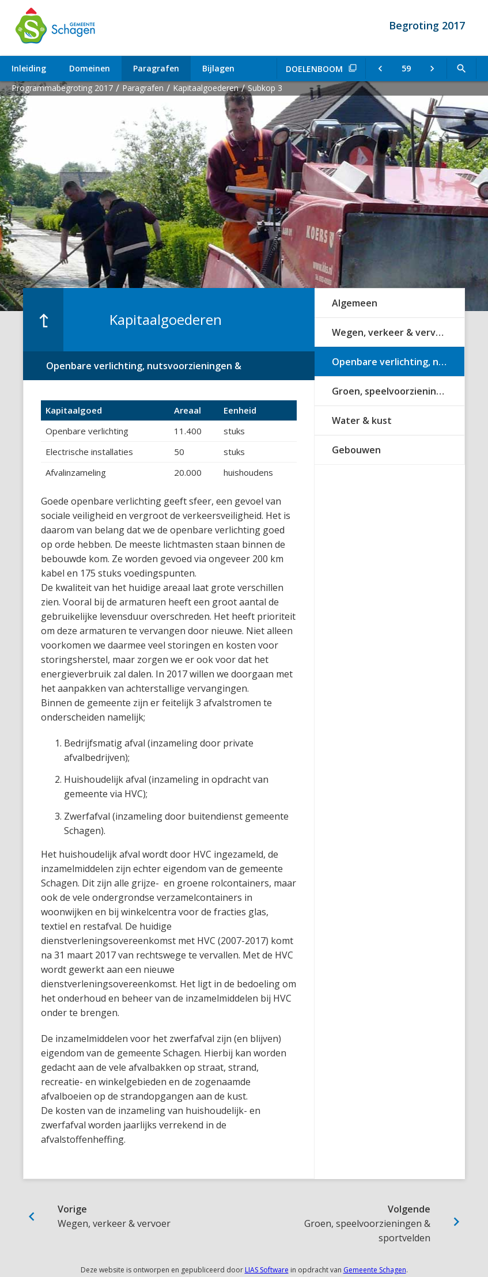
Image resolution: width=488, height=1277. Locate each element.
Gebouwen (356, 450)
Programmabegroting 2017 (62, 87)
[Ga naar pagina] (406, 68)
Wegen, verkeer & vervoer (391, 332)
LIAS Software (267, 1270)
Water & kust (362, 420)
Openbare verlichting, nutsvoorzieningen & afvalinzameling (398, 361)
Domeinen (89, 68)
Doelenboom (314, 68)
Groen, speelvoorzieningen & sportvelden (398, 391)
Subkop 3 (265, 87)
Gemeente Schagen (374, 1270)
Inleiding (29, 68)
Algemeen (354, 303)
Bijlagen (218, 68)
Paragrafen (156, 68)
